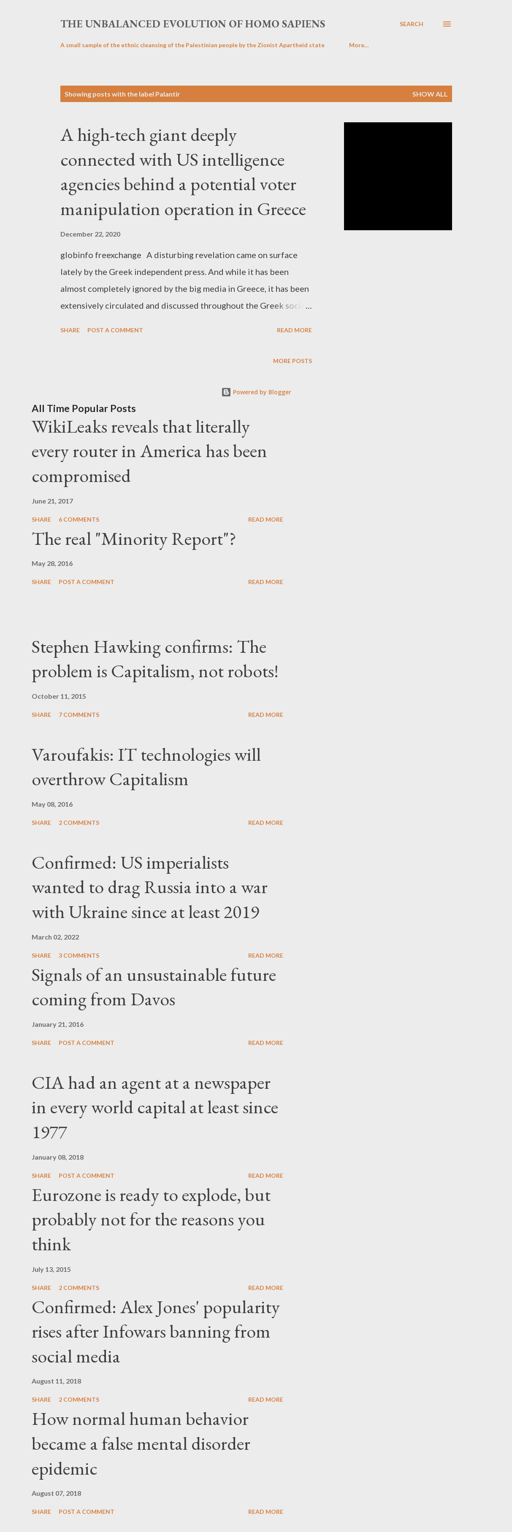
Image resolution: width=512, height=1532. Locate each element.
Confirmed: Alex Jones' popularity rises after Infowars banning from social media (156, 1331)
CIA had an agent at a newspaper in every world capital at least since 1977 (155, 1107)
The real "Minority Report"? (134, 538)
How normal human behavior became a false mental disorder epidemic (141, 1443)
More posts (292, 360)
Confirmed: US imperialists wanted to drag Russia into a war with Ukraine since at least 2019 (150, 887)
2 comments (79, 822)
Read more (294, 330)
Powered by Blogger (256, 392)
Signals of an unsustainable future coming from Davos (154, 986)
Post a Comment (115, 330)
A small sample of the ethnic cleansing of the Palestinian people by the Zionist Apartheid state (192, 44)
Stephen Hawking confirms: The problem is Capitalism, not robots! (155, 658)
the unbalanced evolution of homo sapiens (192, 23)
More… (359, 44)
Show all (430, 94)
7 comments (79, 714)
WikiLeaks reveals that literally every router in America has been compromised (149, 450)
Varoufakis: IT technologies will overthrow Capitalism (146, 766)
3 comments (79, 955)
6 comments (79, 519)
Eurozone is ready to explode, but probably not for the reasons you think (151, 1219)
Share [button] (70, 330)
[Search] (411, 24)
